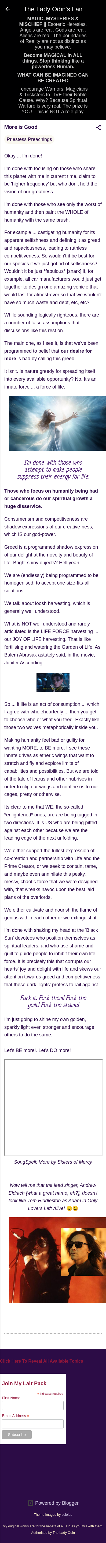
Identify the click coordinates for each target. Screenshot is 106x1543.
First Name (11, 1398)
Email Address (15, 1415)
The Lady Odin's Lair (53, 9)
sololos (67, 1515)
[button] (98, 128)
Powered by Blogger (53, 1503)
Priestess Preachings (29, 139)
